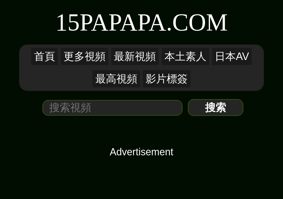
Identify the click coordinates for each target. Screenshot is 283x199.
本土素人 (185, 56)
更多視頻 (85, 56)
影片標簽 (167, 79)
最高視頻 (116, 79)
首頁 (44, 56)
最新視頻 (135, 56)
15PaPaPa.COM (141, 22)
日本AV (232, 56)
